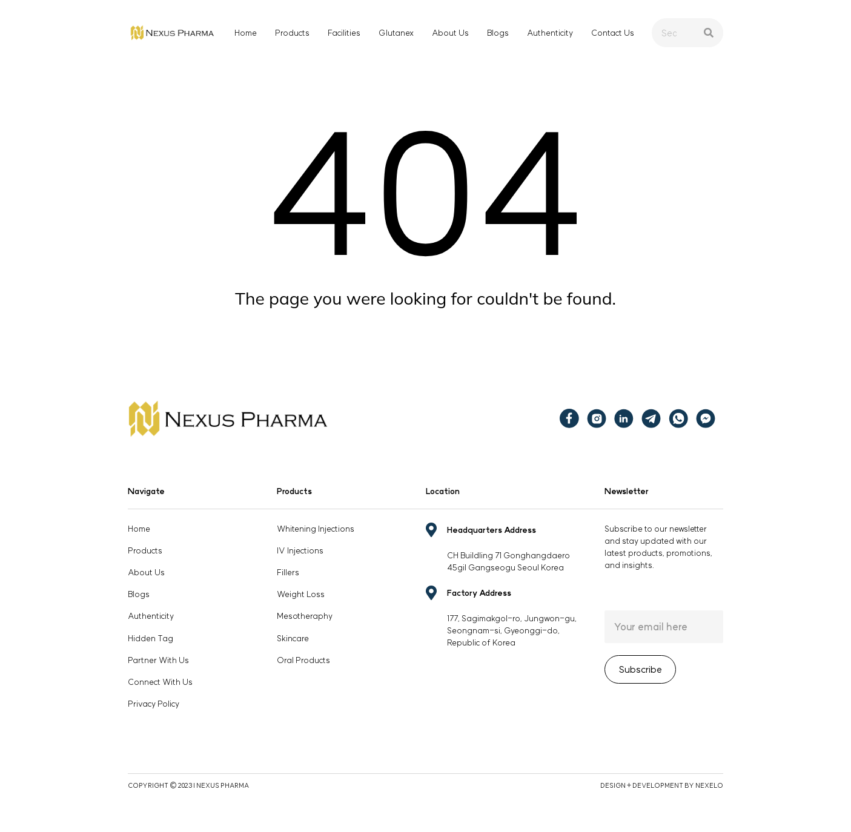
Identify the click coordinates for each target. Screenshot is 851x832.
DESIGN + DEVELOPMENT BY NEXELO (661, 786)
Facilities (344, 33)
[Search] (708, 32)
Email (664, 626)
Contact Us (612, 33)
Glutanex (396, 33)
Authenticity (550, 33)
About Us (450, 33)
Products (292, 33)
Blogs (498, 33)
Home (245, 33)
